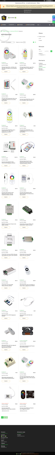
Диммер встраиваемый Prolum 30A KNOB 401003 (27, 347)
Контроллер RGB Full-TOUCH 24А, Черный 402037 (26, 409)
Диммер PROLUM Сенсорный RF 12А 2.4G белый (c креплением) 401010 (9, 346)
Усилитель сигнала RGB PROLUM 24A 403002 (25, 255)
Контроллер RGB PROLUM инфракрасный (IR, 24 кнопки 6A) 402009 (27, 131)
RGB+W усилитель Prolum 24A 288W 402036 (9, 225)
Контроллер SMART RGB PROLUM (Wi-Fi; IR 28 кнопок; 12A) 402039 (27, 193)
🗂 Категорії (11, 24)
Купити (5, 71)
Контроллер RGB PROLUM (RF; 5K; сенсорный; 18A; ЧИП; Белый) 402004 (27, 377)
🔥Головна (3, 24)
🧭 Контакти (20, 24)
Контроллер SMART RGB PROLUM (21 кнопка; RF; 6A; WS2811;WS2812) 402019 (26, 162)
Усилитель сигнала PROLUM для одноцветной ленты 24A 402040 (9, 255)
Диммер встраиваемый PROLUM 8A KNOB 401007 (8, 378)
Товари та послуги (6, 31)
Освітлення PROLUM (14, 31)
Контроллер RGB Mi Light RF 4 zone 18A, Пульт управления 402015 (27, 68)
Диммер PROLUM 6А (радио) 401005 (9, 316)
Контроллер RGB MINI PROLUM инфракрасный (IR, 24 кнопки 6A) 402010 (9, 99)
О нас (40, 38)
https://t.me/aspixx (42, 67)
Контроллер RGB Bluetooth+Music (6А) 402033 (8, 409)
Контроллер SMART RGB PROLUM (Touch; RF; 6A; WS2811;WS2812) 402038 (7, 193)
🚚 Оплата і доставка (30, 24)
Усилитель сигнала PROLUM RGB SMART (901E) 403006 (26, 225)
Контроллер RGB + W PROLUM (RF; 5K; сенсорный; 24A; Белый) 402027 (9, 68)
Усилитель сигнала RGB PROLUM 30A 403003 (7, 285)
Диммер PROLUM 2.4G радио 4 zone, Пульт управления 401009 (27, 285)
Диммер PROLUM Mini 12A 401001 (26, 316)
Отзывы (40, 40)
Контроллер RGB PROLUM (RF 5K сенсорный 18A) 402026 (27, 100)
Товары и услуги (42, 36)
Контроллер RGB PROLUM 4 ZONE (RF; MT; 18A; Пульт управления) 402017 (8, 131)
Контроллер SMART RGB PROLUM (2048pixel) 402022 (8, 163)
